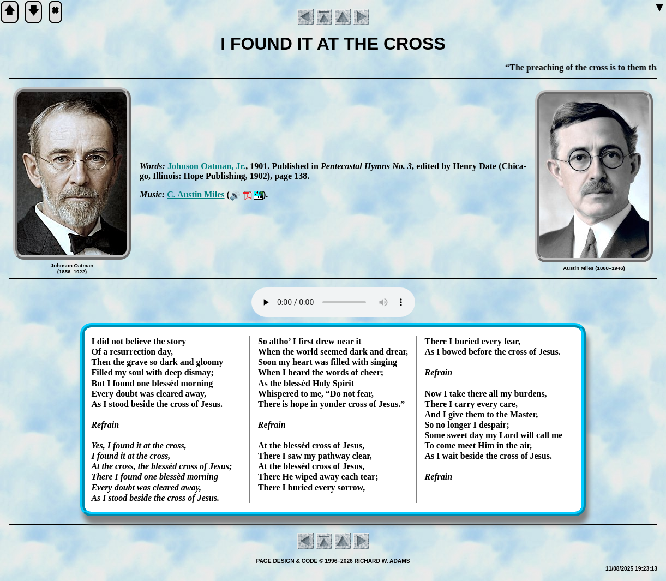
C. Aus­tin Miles (195, 194)
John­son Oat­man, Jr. (206, 166)
